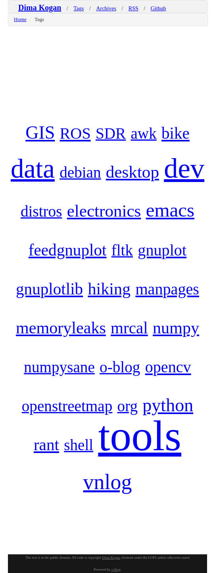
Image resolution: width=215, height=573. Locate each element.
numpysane (59, 367)
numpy (176, 327)
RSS (133, 9)
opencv (168, 367)
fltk (122, 250)
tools (139, 435)
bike (175, 133)
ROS (75, 133)
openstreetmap (67, 405)
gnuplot (162, 250)
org (127, 405)
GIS (40, 132)
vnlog (107, 482)
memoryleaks (61, 327)
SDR (111, 133)
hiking (109, 288)
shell (78, 444)
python (167, 405)
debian (80, 172)
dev (184, 168)
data (33, 168)
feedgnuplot (68, 250)
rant (46, 445)
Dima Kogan (39, 7)
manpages (167, 289)
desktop (132, 172)
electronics (104, 210)
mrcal (129, 328)
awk (143, 133)
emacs (170, 210)
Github (158, 9)
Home (20, 19)
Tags (78, 9)
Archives (106, 9)
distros (41, 211)
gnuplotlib (49, 289)
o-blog (120, 367)
